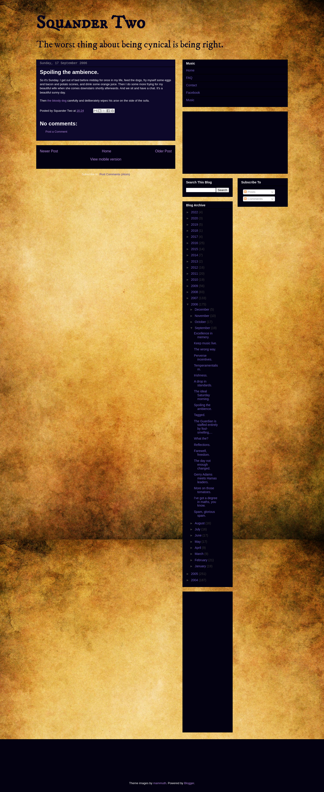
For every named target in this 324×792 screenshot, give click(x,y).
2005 (195, 574)
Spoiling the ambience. (203, 407)
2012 (195, 267)
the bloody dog (56, 100)
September (203, 328)
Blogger (189, 783)
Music (190, 100)
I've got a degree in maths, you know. (205, 501)
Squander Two (90, 23)
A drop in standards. (203, 383)
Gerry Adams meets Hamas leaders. (205, 478)
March (199, 554)
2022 (195, 212)
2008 (195, 292)
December (202, 309)
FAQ (189, 78)
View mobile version (105, 159)
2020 (195, 218)
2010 (195, 279)
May (198, 541)
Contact (191, 85)
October (201, 322)
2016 (195, 243)
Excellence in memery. (203, 335)
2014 (195, 255)
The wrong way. (205, 349)
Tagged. (199, 415)
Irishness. (200, 375)
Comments (253, 199)
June (198, 535)
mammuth (159, 783)
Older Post (163, 151)
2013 (195, 261)
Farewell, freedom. (202, 452)
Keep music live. (205, 343)
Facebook (193, 92)
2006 (195, 304)
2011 (195, 273)
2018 (195, 230)
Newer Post (49, 151)
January (201, 566)
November (202, 316)
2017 (195, 236)
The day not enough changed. (202, 464)
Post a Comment (56, 131)
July (198, 529)
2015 (195, 249)
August (200, 523)
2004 (195, 580)
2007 (195, 298)
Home (106, 151)
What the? (201, 438)
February (201, 560)
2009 (195, 286)
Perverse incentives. (203, 357)
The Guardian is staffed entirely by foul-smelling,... (206, 426)
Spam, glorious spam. (204, 513)
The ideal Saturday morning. (202, 395)
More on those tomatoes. (204, 490)
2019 (195, 224)
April (198, 548)
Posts (249, 192)
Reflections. (202, 445)
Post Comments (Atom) (114, 174)
